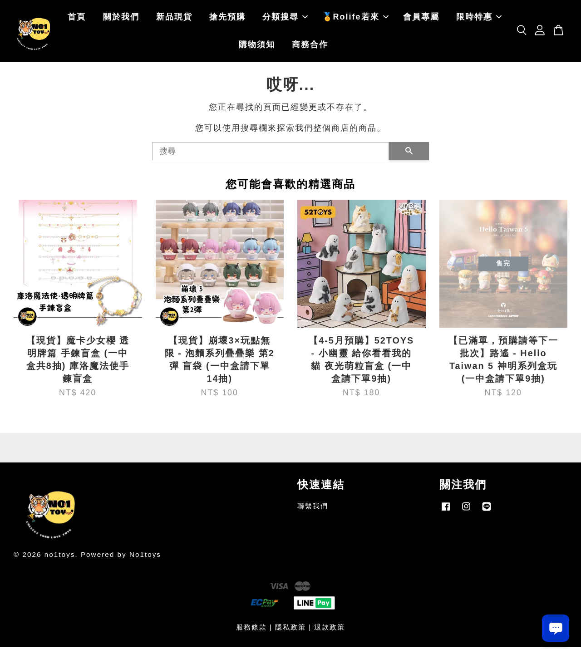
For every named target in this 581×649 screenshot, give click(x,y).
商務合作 (310, 45)
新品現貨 (174, 18)
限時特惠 (479, 18)
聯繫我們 (312, 508)
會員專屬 (421, 18)
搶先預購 (227, 18)
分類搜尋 (285, 18)
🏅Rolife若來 (355, 18)
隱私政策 (290, 629)
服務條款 (251, 629)
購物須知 (257, 45)
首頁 (77, 18)
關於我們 (121, 18)
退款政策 (329, 629)
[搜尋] (270, 153)
